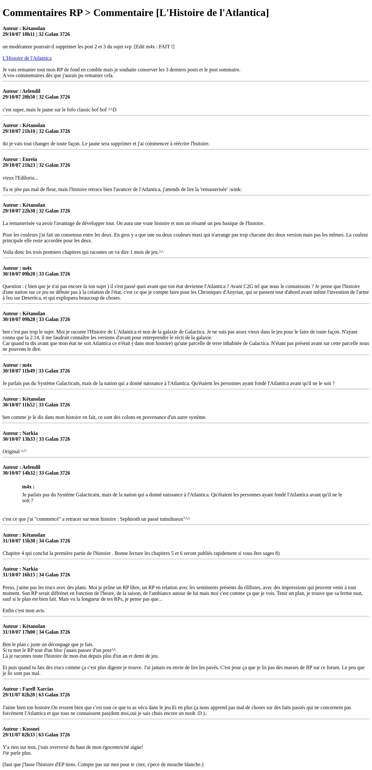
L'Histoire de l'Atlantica (27, 58)
